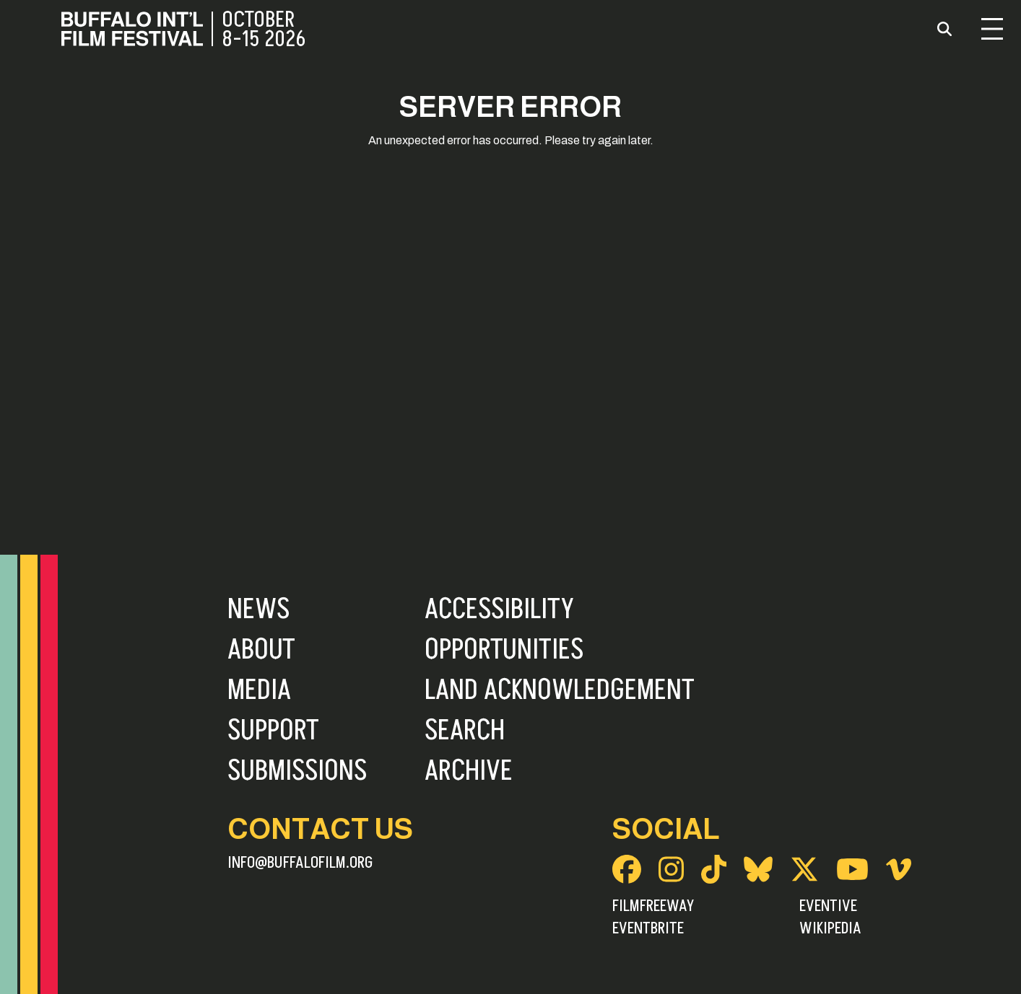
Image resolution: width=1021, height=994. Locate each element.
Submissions (297, 771)
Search (465, 731)
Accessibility (499, 609)
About (261, 650)
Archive (469, 771)
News (258, 609)
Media (259, 690)
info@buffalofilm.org (300, 862)
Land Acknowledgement (560, 690)
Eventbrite (648, 928)
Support (273, 731)
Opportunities (504, 650)
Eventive (828, 906)
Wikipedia (830, 928)
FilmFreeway (653, 906)
